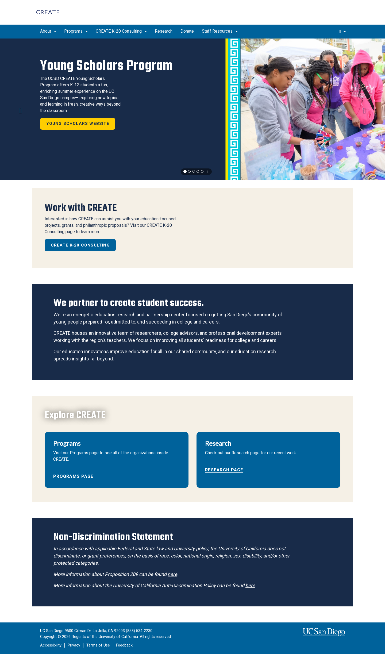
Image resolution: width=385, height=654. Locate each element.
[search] (342, 32)
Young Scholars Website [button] (77, 123)
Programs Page (73, 476)
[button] (19, 109)
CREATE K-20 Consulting (121, 31)
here (172, 574)
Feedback (124, 645)
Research (163, 31)
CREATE (48, 12)
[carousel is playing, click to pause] (207, 172)
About (48, 31)
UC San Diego (318, 15)
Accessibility (50, 645)
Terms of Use (98, 645)
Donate (187, 31)
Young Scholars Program (106, 65)
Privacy (74, 645)
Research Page (224, 469)
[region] (192, 109)
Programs (76, 31)
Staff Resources (220, 31)
